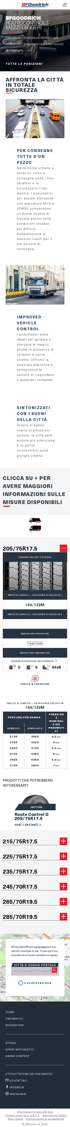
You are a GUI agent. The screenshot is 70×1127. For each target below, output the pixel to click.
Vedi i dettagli (27, 824)
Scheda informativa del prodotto (35, 660)
